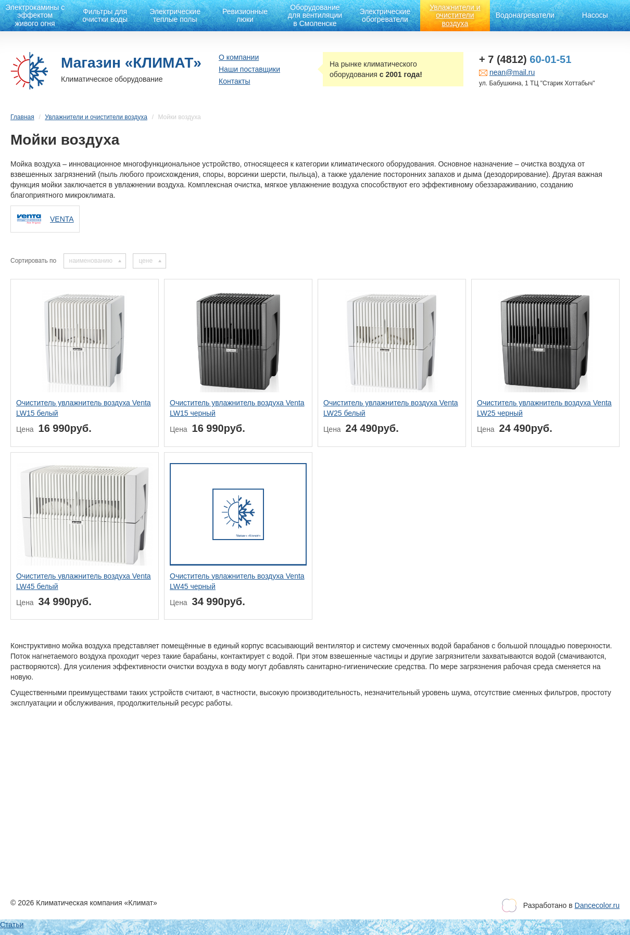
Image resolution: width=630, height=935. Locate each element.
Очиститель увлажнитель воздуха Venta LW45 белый (83, 581)
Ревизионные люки (245, 15)
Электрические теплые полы (174, 15)
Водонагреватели (525, 15)
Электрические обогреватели (385, 15)
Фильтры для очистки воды (105, 15)
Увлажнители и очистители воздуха (455, 15)
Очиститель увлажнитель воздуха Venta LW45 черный (237, 581)
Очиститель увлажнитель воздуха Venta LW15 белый (83, 408)
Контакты (234, 81)
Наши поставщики (249, 69)
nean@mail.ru (512, 72)
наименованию (90, 260)
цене (145, 260)
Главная (22, 117)
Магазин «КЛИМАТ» (131, 63)
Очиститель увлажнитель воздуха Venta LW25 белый (390, 408)
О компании (239, 57)
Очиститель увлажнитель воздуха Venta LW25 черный (544, 408)
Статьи (11, 924)
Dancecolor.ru (597, 905)
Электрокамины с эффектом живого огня (35, 15)
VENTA (62, 219)
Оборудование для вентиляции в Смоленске (315, 15)
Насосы (595, 15)
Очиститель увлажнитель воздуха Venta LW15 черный (237, 408)
